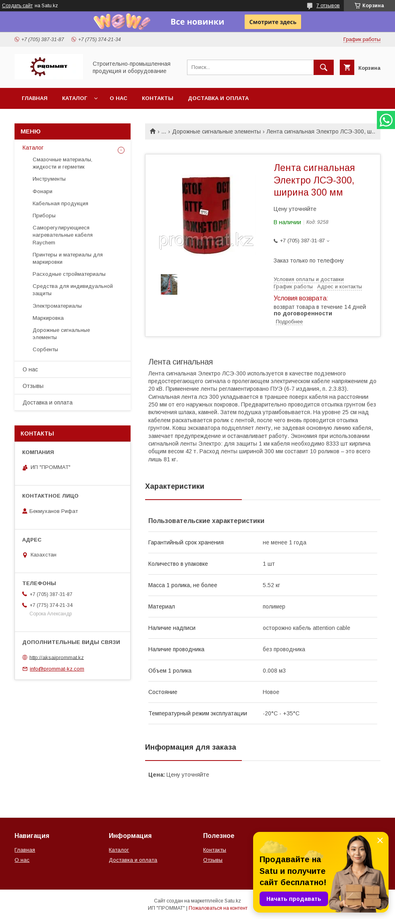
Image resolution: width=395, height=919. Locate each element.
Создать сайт (17, 5)
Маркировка (48, 318)
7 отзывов (328, 5)
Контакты (157, 98)
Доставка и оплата (218, 98)
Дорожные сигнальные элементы (216, 131)
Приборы (44, 216)
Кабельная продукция (60, 203)
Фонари (42, 191)
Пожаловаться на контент (218, 908)
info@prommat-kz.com (57, 669)
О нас (118, 98)
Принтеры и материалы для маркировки (68, 258)
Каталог (74, 98)
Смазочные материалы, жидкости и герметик (62, 163)
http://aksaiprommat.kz (56, 657)
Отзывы (33, 386)
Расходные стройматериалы (69, 274)
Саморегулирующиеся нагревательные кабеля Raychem (63, 235)
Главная (35, 98)
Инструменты (49, 179)
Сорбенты (45, 349)
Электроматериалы (57, 306)
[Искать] (324, 67)
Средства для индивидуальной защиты (73, 289)
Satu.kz (233, 901)
